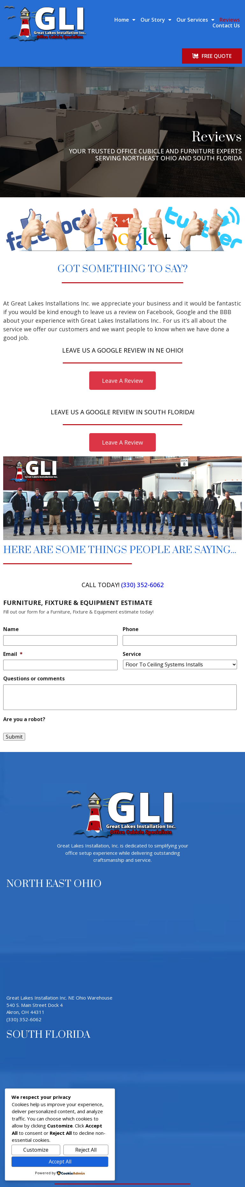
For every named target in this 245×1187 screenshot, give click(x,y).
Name (11, 594)
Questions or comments (34, 643)
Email (13, 618)
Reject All (86, 1149)
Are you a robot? (24, 684)
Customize (35, 1149)
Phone (131, 594)
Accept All (60, 1161)
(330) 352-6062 (142, 550)
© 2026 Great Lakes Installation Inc (122, 1164)
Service (132, 618)
